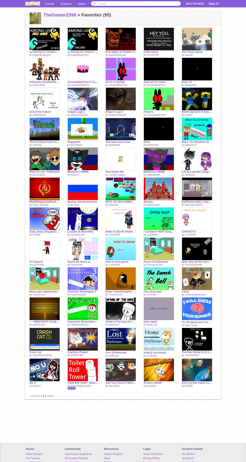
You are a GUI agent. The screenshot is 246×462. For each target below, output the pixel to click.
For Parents (33, 458)
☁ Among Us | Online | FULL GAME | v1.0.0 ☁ (44, 52)
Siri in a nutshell (115, 82)
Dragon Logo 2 (114, 111)
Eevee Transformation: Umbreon (120, 291)
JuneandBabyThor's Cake (83, 82)
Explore (66, 3)
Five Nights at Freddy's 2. (120, 52)
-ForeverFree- (116, 294)
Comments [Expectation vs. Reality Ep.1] (83, 321)
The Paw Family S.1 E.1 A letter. (197, 352)
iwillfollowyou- (39, 115)
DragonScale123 (79, 115)
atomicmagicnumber (80, 386)
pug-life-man (39, 324)
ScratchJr (187, 458)
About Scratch (34, 454)
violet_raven (191, 325)
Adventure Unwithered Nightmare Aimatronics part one (44, 82)
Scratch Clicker (153, 382)
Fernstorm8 (76, 264)
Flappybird (74, 141)
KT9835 (37, 234)
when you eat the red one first (197, 261)
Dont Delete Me (114, 171)
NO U (32, 382)
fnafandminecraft (117, 55)
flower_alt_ (152, 324)
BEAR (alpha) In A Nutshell (197, 111)
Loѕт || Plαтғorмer (116, 352)
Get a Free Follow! (40, 111)
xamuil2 (189, 55)
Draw (147, 141)
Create (49, 3)
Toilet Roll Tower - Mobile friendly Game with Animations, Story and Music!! (83, 382)
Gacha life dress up (79, 261)
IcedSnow (114, 355)
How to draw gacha (116, 261)
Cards (185, 291)
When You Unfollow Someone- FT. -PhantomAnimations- (197, 141)
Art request (36, 261)
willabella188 (153, 174)
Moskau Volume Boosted (82, 201)
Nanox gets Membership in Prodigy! (44, 291)
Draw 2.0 (187, 82)
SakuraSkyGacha (194, 205)
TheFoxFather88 (193, 264)
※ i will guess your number (197, 322)
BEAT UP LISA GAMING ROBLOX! (120, 201)
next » (50, 395)
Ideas (82, 3)
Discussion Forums (76, 458)
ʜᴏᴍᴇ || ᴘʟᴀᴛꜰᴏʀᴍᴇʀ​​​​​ (155, 352)
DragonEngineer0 (41, 55)
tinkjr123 (74, 174)
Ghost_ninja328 (41, 205)
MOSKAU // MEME (78, 171)
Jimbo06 (74, 205)
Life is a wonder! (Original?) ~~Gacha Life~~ (197, 171)
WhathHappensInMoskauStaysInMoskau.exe (44, 201)
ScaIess (37, 386)
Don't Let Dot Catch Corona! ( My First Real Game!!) (197, 382)
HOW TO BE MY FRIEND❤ (120, 231)
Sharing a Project (78, 352)
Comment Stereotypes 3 (82, 291)
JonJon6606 (39, 85)
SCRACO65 (76, 355)
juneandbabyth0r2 (79, 85)
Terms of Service (153, 454)
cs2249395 (114, 234)
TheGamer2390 (59, 15)
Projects (148, 111)
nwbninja (37, 145)
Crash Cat (35, 352)
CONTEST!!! (189, 231)
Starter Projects (113, 454)
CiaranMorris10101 (42, 355)
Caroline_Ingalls (117, 174)
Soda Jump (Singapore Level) (44, 231)
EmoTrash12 (39, 174)
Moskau (148, 201)
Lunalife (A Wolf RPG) (80, 231)
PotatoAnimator (78, 294)
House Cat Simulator (156, 261)
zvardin (188, 115)
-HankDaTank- (192, 355)
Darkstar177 (191, 145)
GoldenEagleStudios (195, 294)
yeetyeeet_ (190, 174)
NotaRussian (153, 205)
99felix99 (113, 205)
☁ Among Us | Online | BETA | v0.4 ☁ (83, 52)
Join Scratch (194, 3)
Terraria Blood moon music (44, 141)
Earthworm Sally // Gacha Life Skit (197, 201)
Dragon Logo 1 (76, 111)
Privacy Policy (151, 458)
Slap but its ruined (155, 82)
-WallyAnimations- (79, 324)
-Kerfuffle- (152, 294)
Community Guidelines (78, 454)
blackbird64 (190, 85)
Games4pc (114, 386)
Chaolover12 (39, 294)
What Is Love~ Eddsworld (44, 171)
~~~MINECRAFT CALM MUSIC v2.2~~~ (44, 321)
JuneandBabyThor (118, 85)
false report (150, 321)
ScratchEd (188, 454)
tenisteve (151, 386)
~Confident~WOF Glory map (159, 231)
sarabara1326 (77, 234)
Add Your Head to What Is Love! (120, 382)
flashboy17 (114, 324)
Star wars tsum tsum (117, 141)
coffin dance (151, 52)
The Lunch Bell (153, 291)
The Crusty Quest (192, 52)
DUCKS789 (153, 55)
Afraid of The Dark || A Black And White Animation (120, 321)
